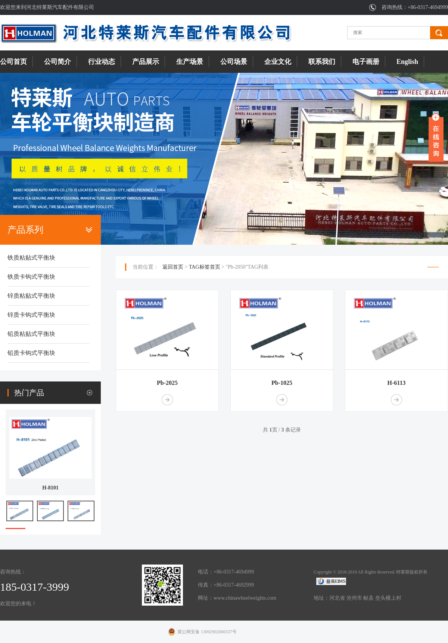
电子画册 (365, 61)
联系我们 (321, 61)
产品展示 (145, 61)
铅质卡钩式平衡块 (31, 353)
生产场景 (189, 61)
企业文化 (277, 61)
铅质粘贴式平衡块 (31, 334)
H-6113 (397, 383)
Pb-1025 (281, 383)
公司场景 (233, 61)
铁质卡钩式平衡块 (31, 276)
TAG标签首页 (204, 267)
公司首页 (13, 61)
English (407, 61)
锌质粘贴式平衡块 (31, 296)
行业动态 (101, 61)
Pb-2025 (167, 383)
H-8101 (50, 488)
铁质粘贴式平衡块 (31, 257)
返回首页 (172, 267)
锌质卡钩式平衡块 (31, 315)
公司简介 (57, 61)
